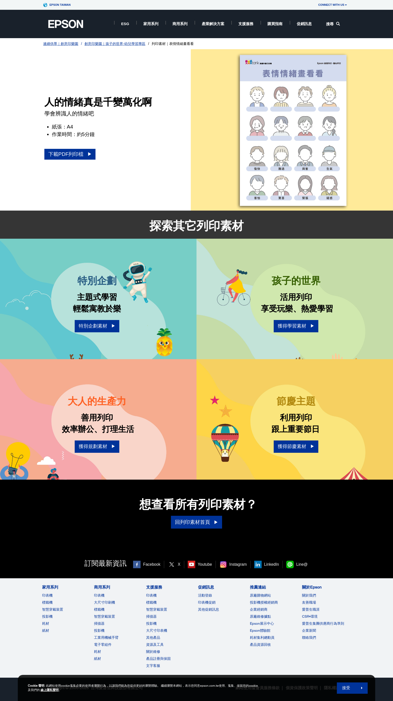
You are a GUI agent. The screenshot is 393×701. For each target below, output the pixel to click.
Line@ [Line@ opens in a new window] (302, 564)
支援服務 (245, 24)
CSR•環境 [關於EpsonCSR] (310, 616)
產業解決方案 (213, 24)
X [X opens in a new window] (179, 564)
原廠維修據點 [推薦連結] (260, 616)
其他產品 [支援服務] (153, 637)
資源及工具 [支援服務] (155, 645)
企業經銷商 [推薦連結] (258, 609)
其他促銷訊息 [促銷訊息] (208, 609)
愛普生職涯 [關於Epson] (311, 609)
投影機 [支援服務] (151, 623)
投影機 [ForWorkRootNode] (99, 630)
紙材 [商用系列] (97, 659)
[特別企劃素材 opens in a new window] (97, 326)
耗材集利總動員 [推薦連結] (262, 637)
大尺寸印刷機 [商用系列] (104, 602)
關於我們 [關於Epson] (309, 595)
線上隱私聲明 (50, 690)
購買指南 (274, 24)
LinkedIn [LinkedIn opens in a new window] (271, 564)
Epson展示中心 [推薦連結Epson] (262, 623)
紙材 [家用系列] (45, 630)
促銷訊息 (304, 24)
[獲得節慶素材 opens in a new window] (296, 446)
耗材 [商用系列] (97, 652)
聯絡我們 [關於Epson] (309, 637)
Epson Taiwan (59, 4)
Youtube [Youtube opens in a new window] (205, 564)
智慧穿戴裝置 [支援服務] (156, 609)
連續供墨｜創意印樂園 (60, 44)
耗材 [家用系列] (45, 623)
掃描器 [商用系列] (99, 623)
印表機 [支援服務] (151, 595)
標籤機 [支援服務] (151, 602)
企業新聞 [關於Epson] (309, 630)
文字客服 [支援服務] (153, 666)
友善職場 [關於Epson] (309, 602)
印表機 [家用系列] (47, 595)
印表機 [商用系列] (99, 595)
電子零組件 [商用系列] (103, 645)
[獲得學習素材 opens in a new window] (296, 326)
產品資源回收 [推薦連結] (260, 645)
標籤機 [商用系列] (99, 609)
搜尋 (333, 24)
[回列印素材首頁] (196, 522)
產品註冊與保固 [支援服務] (158, 659)
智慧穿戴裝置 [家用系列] (52, 609)
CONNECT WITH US (332, 4)
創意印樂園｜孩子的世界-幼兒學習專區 (114, 44)
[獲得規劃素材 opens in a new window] (97, 446)
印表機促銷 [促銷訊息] (207, 602)
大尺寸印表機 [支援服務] (156, 630)
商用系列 (179, 24)
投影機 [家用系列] (47, 616)
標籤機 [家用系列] (47, 602)
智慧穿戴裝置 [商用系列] (104, 616)
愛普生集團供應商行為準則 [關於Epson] (323, 623)
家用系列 (150, 24)
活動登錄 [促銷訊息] (205, 595)
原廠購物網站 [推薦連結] (260, 595)
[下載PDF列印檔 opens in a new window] (70, 154)
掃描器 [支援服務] (151, 616)
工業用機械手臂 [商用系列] (106, 637)
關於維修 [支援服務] (153, 652)
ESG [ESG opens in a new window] (125, 24)
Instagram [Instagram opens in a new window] (238, 564)
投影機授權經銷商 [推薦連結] (264, 602)
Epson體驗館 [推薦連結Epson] (260, 630)
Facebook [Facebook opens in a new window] (151, 564)
